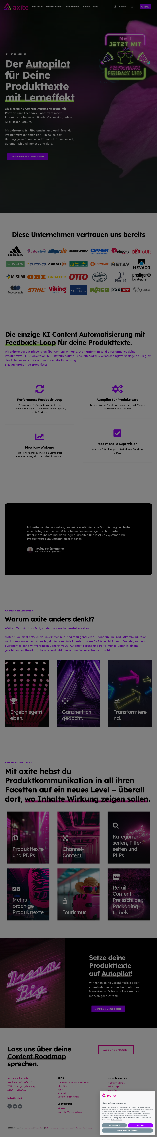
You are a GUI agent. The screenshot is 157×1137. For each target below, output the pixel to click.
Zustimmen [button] (140, 1125)
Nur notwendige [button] (114, 1125)
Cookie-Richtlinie (116, 1120)
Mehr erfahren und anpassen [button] (127, 1130)
